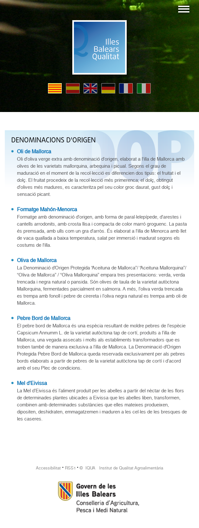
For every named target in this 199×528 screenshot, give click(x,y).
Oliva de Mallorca (37, 260)
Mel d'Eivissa (32, 383)
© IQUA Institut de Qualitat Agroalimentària (121, 468)
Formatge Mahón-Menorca (47, 209)
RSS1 (70, 468)
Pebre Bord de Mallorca (43, 318)
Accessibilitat (48, 468)
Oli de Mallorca (34, 151)
